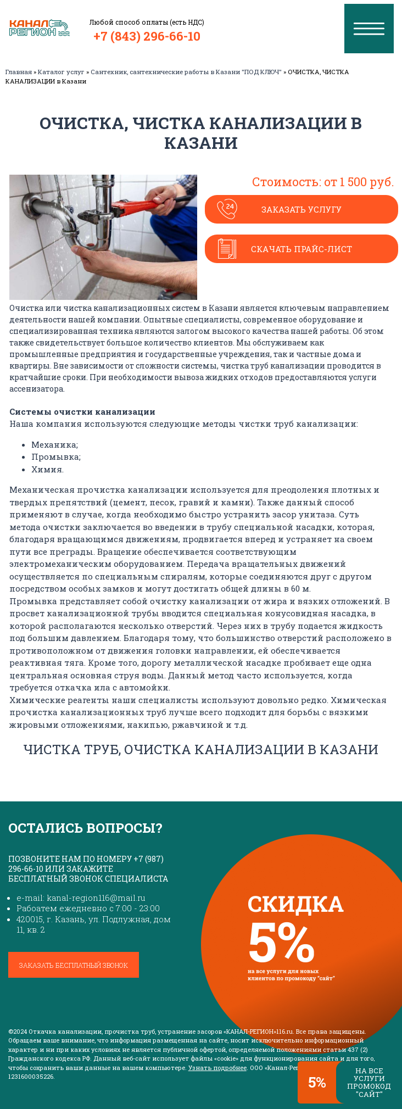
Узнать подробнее (217, 1067)
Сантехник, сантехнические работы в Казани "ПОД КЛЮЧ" (186, 72)
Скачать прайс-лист (301, 248)
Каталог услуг (61, 72)
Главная (18, 72)
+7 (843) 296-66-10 (146, 36)
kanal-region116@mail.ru (96, 897)
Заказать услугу (301, 209)
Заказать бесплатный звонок (73, 965)
